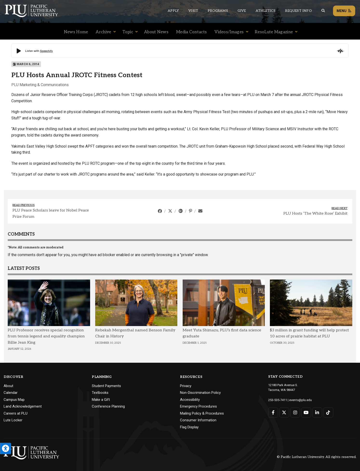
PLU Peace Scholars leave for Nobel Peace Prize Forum (51, 213)
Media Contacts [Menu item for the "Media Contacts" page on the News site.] (191, 32)
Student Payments (106, 386)
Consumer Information (198, 420)
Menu (344, 11)
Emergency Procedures (198, 406)
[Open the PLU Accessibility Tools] (5, 448)
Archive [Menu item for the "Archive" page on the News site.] (103, 32)
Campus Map (14, 399)
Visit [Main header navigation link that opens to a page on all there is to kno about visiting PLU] (193, 11)
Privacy (185, 386)
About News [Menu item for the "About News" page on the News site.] (156, 32)
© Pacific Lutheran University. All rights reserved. (316, 457)
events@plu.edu (300, 400)
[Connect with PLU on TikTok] (328, 412)
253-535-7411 (277, 400)
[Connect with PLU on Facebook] (273, 412)
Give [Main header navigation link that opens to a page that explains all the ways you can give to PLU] (242, 11)
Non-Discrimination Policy (200, 392)
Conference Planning (108, 406)
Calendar (11, 392)
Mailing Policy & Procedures (202, 413)
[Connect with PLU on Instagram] (295, 412)
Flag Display (189, 427)
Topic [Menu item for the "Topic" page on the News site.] (127, 32)
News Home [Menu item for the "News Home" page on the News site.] (76, 32)
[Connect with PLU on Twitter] (284, 412)
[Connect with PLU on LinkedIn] (317, 412)
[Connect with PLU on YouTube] (306, 412)
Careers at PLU (15, 413)
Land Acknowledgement (23, 406)
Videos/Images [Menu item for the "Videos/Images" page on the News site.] (229, 32)
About (8, 386)
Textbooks (100, 392)
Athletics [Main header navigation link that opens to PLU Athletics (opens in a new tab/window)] (266, 11)
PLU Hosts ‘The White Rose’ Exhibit (315, 213)
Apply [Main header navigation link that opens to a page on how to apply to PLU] (173, 11)
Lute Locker (13, 420)
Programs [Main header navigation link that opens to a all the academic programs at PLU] (218, 11)
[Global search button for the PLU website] (323, 11)
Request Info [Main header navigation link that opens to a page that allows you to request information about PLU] (298, 11)
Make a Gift (101, 399)
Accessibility (190, 399)
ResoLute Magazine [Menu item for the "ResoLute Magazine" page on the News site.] (274, 32)
